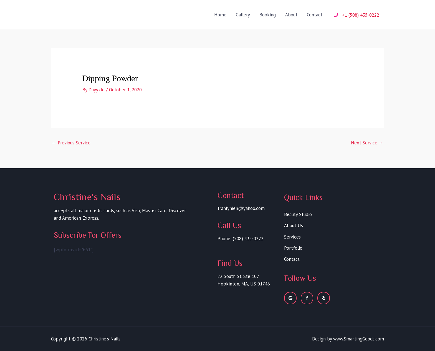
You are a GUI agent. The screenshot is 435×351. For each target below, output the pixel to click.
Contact (314, 15)
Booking (267, 15)
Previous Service (71, 143)
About (291, 15)
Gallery (243, 15)
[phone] (356, 15)
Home (220, 15)
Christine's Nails (85, 10)
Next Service (367, 143)
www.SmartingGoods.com (358, 339)
